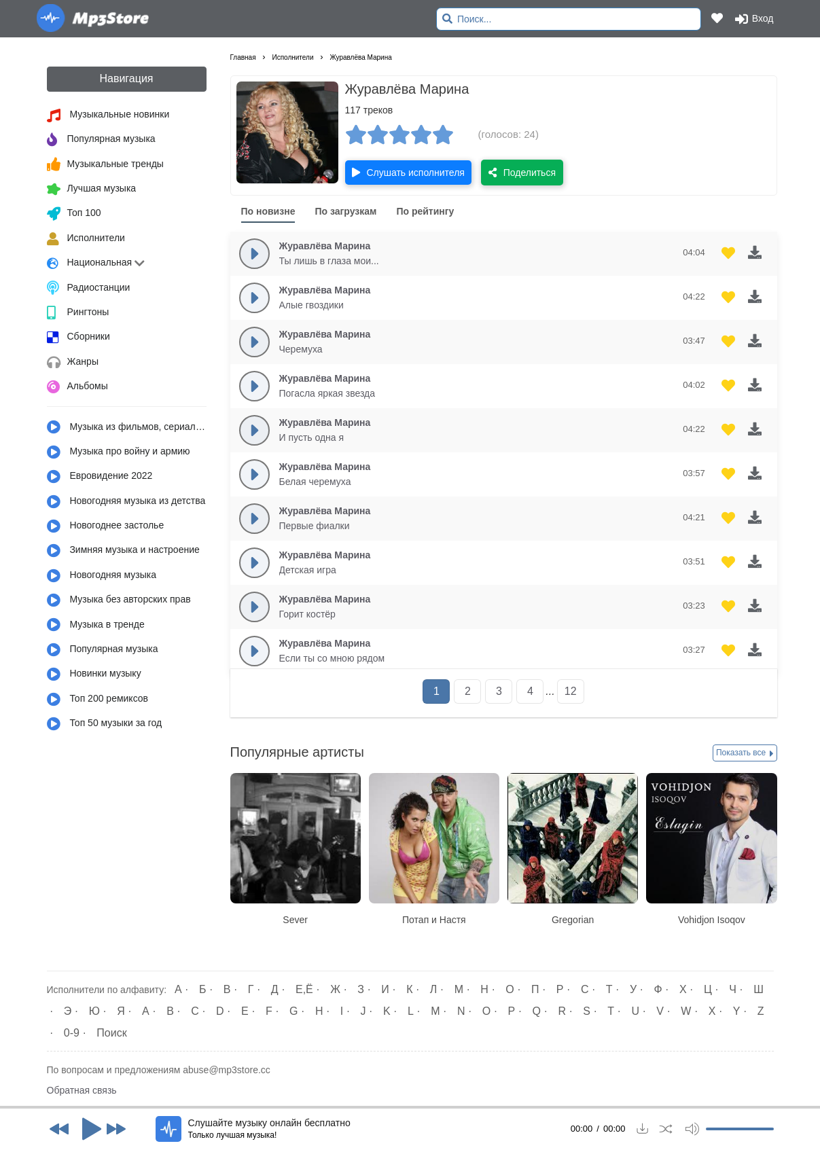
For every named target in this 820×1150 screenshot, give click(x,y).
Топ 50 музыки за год (104, 724)
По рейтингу (425, 211)
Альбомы (77, 387)
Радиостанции (88, 288)
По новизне (268, 211)
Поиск (111, 1033)
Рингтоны (78, 313)
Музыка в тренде (96, 625)
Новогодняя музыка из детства (126, 502)
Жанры (73, 363)
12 (571, 691)
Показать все (745, 753)
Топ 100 (74, 214)
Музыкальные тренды (105, 164)
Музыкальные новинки (108, 115)
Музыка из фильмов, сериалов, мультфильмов (127, 427)
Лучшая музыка (92, 189)
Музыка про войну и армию (118, 452)
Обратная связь (82, 1090)
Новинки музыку (94, 674)
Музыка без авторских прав (119, 600)
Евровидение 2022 (100, 477)
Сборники (78, 337)
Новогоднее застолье (105, 526)
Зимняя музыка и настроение (123, 551)
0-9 (71, 1033)
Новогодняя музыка (102, 576)
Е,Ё (304, 989)
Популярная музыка (101, 140)
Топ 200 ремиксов (98, 699)
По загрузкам (345, 211)
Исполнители (86, 239)
